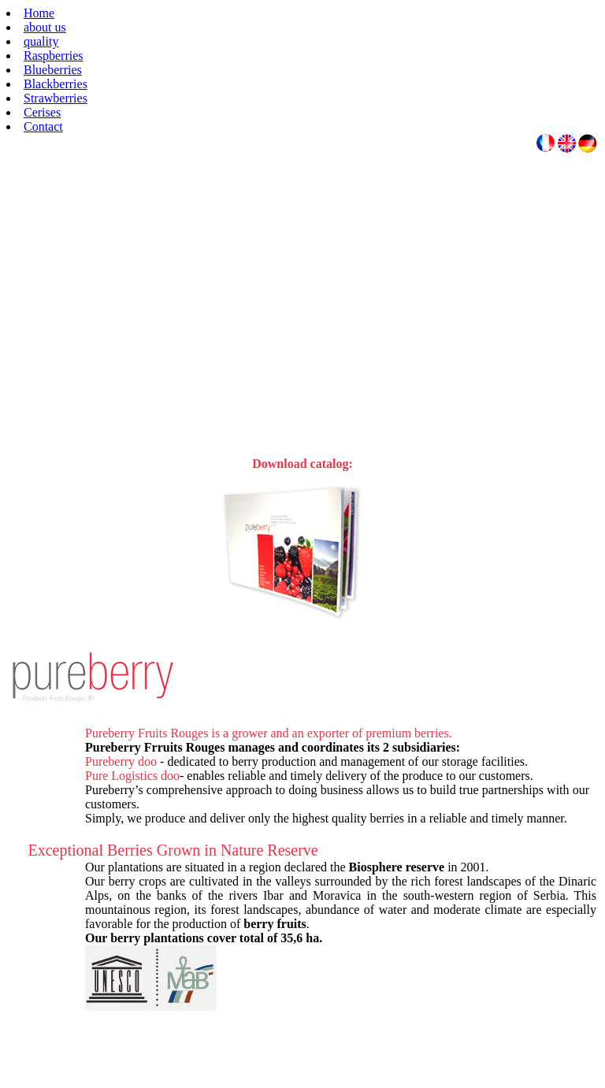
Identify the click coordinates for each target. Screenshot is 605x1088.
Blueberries (53, 69)
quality (41, 41)
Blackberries (55, 84)
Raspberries (54, 55)
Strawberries (55, 98)
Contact (43, 126)
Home (39, 13)
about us (45, 27)
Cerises (42, 112)
